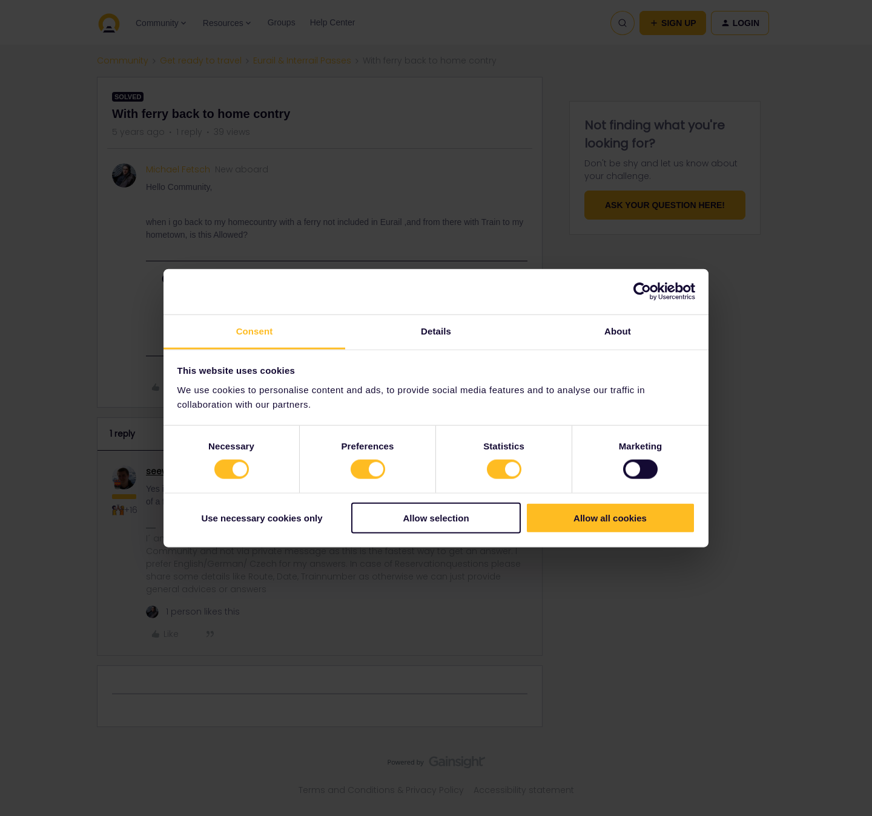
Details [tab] (436, 330)
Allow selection (436, 517)
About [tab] (617, 330)
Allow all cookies (610, 517)
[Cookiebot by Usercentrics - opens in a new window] (642, 291)
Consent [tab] (254, 330)
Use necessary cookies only (261, 517)
